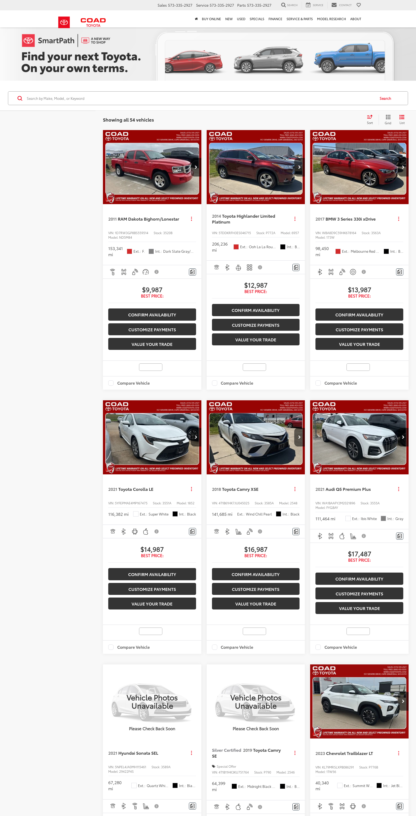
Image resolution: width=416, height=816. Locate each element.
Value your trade (152, 342)
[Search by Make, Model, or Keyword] (200, 96)
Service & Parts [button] (300, 18)
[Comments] (192, 269)
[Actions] (191, 216)
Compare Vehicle (133, 381)
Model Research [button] (331, 18)
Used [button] (241, 18)
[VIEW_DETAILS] (152, 699)
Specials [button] (257, 18)
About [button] (355, 18)
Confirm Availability (152, 312)
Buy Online (211, 18)
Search (385, 96)
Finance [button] (275, 18)
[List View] (402, 117)
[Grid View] (387, 117)
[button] (196, 165)
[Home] (196, 18)
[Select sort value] (371, 117)
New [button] (229, 18)
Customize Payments (152, 327)
